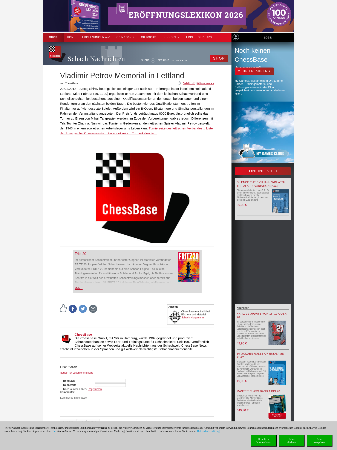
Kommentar (67, 392)
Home (71, 37)
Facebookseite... (119, 133)
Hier (54, 431)
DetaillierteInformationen (263, 441)
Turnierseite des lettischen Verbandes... (177, 128)
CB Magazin (125, 37)
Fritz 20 (80, 254)
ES (181, 60)
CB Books (148, 37)
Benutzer (68, 380)
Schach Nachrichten (96, 59)
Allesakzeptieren (319, 441)
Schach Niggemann (192, 317)
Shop (53, 37)
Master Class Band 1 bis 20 (258, 391)
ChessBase (83, 334)
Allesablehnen (291, 441)
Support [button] (171, 37)
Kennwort (69, 385)
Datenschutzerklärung (208, 431)
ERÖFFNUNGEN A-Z (96, 37)
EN (177, 60)
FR (186, 60)
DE (173, 60)
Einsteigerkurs (199, 37)
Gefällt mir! (189, 83)
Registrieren (95, 389)
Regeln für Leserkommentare (76, 372)
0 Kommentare (205, 83)
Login (268, 37)
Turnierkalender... (144, 133)
